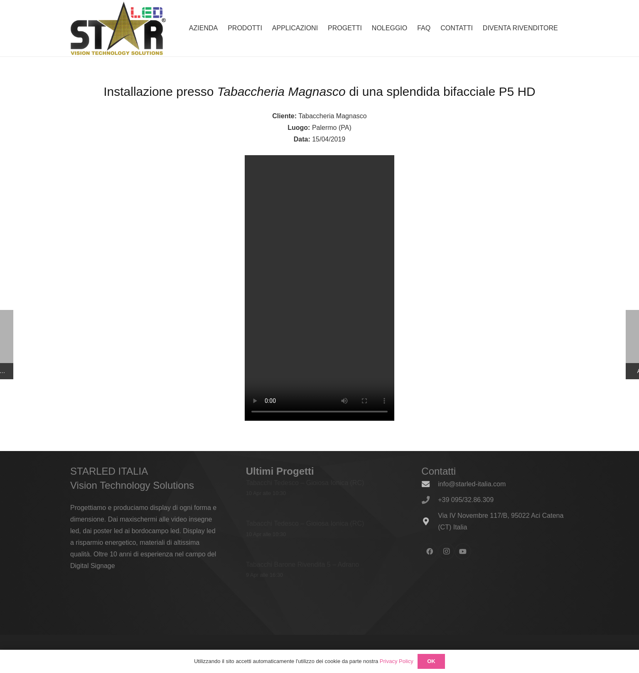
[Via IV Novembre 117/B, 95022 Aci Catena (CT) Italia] (429, 521)
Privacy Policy (396, 661)
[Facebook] (429, 551)
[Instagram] (446, 551)
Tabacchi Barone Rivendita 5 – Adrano (302, 564)
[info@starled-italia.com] (429, 484)
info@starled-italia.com (472, 484)
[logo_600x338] (118, 28)
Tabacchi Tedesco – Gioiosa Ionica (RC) (305, 482)
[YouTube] (463, 551)
